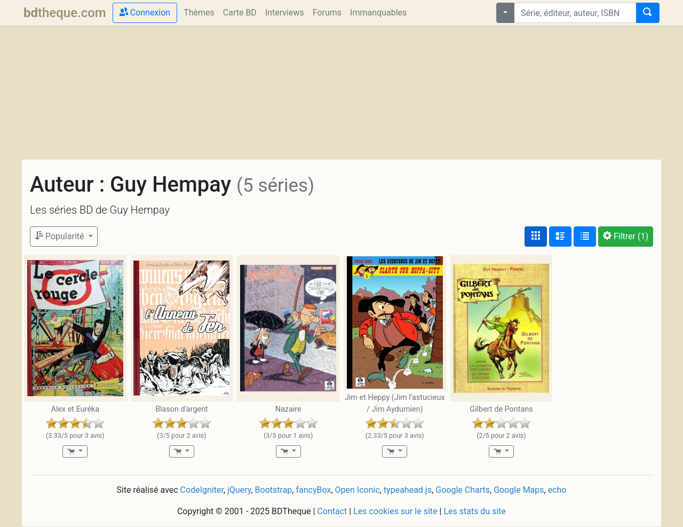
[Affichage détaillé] (560, 236)
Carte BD (240, 12)
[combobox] (575, 13)
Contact (332, 511)
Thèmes (199, 12)
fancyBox (313, 490)
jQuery (239, 490)
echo (557, 490)
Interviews (284, 12)
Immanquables (378, 12)
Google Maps (519, 490)
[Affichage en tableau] (585, 236)
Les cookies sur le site (395, 511)
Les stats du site (474, 511)
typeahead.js (408, 490)
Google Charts (462, 490)
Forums (327, 12)
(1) (625, 236)
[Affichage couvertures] (536, 236)
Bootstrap (273, 490)
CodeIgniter (202, 490)
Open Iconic (357, 490)
